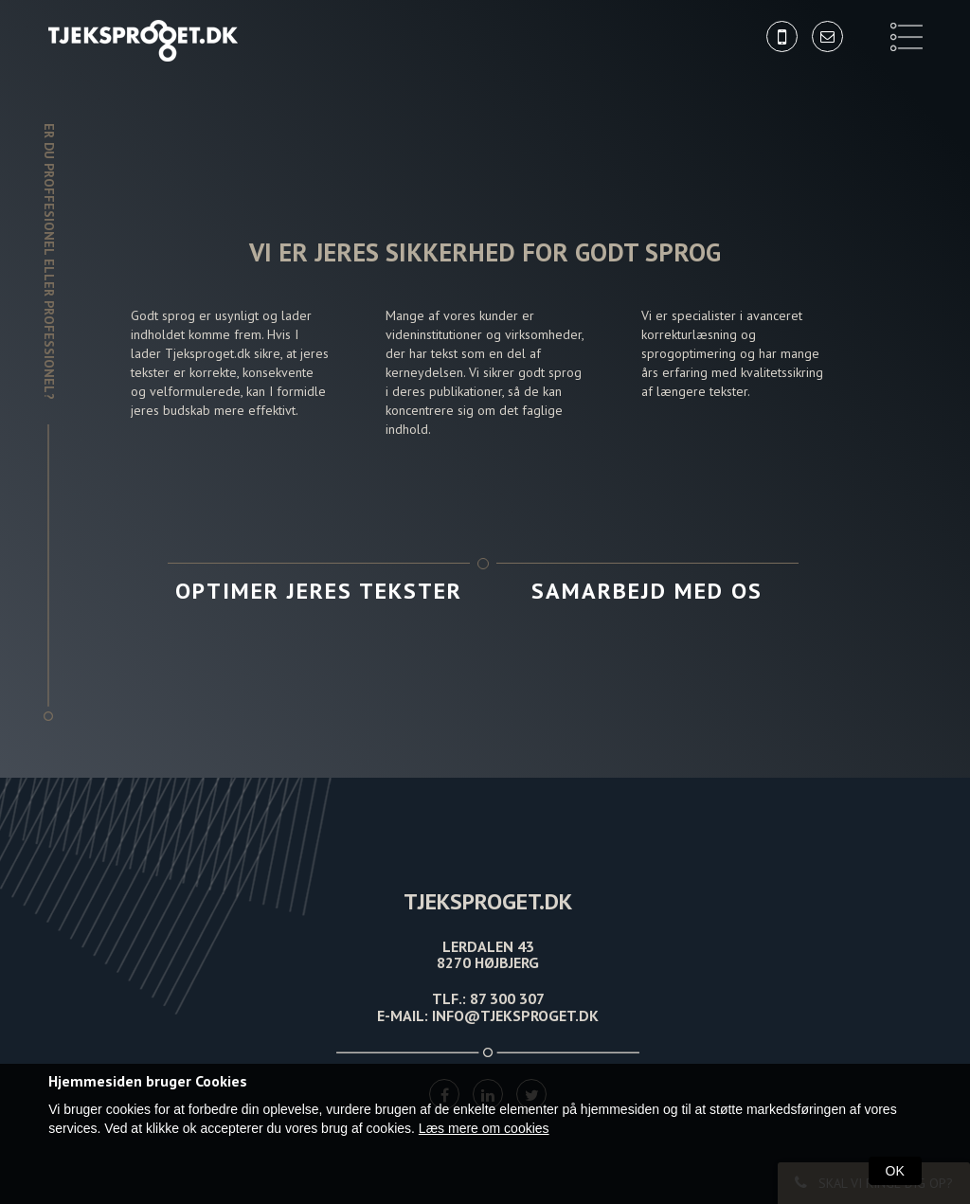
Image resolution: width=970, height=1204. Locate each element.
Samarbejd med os (647, 590)
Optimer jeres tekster (318, 590)
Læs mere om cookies (484, 1128)
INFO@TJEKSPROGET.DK (515, 1015)
